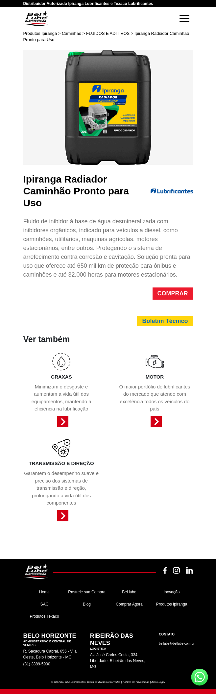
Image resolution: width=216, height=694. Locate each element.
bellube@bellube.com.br (176, 643)
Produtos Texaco (44, 616)
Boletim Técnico (165, 321)
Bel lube (129, 592)
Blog (87, 604)
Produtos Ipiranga (171, 604)
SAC (44, 604)
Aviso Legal (158, 682)
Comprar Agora (129, 604)
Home (44, 592)
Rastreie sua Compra (86, 592)
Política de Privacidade (136, 682)
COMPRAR (172, 293)
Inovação (172, 592)
